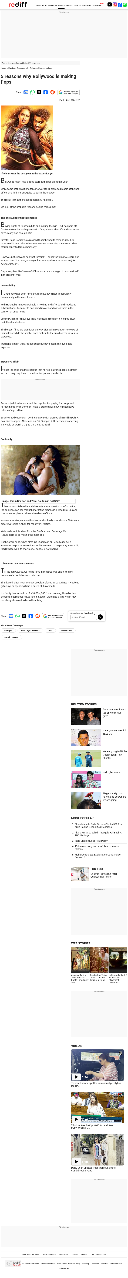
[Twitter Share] (38, 92)
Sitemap (85, 1264)
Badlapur (8, 630)
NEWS (44, 5)
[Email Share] (25, 92)
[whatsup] (125, 4)
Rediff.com (34, 1264)
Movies (11, 68)
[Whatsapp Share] (32, 92)
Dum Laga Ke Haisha (30, 630)
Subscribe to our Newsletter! (81, 613)
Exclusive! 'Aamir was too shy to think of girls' (114, 712)
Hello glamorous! (112, 772)
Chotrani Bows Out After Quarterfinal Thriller (103, 875)
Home (3, 68)
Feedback (95, 1264)
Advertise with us (48, 1264)
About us (105, 1264)
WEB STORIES (80, 943)
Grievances (64, 1268)
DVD (50, 630)
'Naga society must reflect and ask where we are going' (114, 796)
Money (75, 1255)
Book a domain (49, 1255)
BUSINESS (52, 5)
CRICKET (69, 5)
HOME (38, 5)
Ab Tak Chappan (11, 637)
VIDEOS (76, 1046)
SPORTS (77, 5)
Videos (84, 1255)
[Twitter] (109, 4)
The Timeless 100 (98, 1255)
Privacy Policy (74, 1264)
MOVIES (61, 5)
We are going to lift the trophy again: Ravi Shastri (115, 754)
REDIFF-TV (97, 5)
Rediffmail (63, 1255)
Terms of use (116, 1264)
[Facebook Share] (45, 92)
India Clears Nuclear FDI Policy (91, 840)
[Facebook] (120, 4)
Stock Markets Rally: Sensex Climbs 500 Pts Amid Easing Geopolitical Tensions (98, 825)
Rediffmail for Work (30, 1255)
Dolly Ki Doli (66, 630)
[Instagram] (114, 4)
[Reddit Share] (52, 92)
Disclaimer (62, 1264)
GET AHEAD (86, 5)
